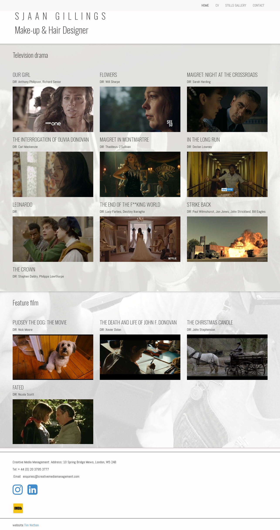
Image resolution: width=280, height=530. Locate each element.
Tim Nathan (31, 525)
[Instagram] (18, 489)
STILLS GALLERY (235, 5)
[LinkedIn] (32, 489)
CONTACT (258, 5)
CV (217, 5)
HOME (205, 5)
